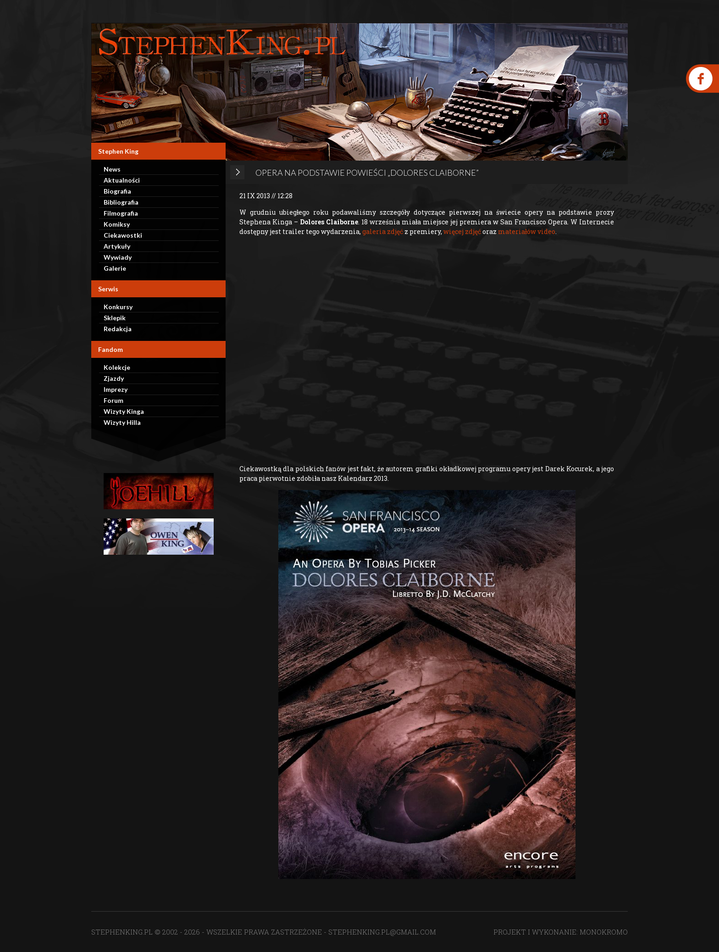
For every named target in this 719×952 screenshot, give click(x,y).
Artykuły (117, 246)
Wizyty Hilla (122, 422)
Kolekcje (117, 367)
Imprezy (115, 389)
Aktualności (122, 180)
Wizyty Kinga (124, 411)
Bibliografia (121, 202)
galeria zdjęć (382, 231)
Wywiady (118, 257)
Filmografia (121, 213)
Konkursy (118, 307)
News (112, 169)
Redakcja (118, 329)
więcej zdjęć (462, 231)
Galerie (115, 268)
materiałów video (526, 231)
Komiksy (117, 224)
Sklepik (115, 318)
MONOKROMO (604, 931)
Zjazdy (114, 378)
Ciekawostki (123, 235)
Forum (113, 400)
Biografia (117, 191)
